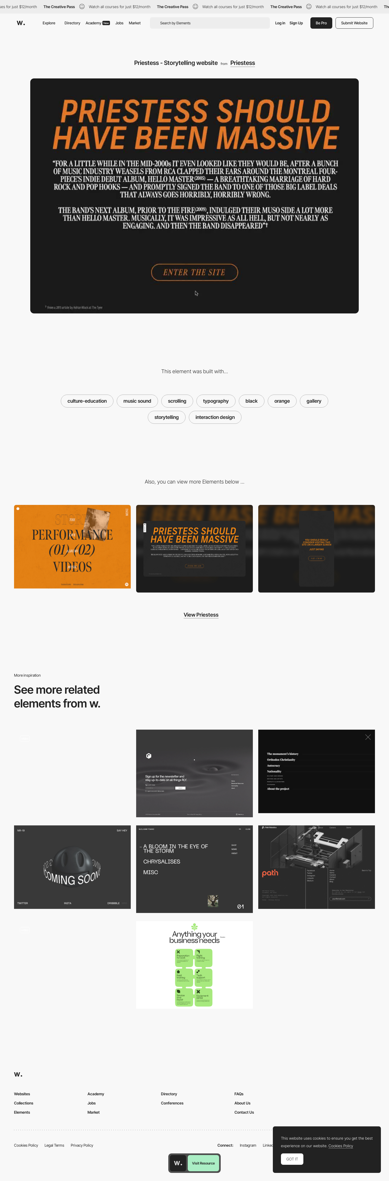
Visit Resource (203, 1163)
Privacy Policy (82, 1145)
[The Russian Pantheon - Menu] (316, 771)
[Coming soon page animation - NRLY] (72, 867)
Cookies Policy (26, 1145)
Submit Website (354, 23)
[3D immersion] (72, 773)
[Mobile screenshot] (316, 549)
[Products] (194, 965)
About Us (242, 1103)
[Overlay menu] (194, 869)
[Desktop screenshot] (194, 549)
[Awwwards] (21, 23)
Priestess (242, 63)
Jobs (119, 23)
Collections (23, 1103)
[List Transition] (72, 965)
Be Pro (321, 23)
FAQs (238, 1093)
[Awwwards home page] (178, 1163)
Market (135, 23)
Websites (22, 1093)
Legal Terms (54, 1145)
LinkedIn (270, 1145)
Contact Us (244, 1112)
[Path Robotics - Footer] (316, 867)
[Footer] (194, 773)
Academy (98, 23)
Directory (72, 23)
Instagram (248, 1145)
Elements (22, 1112)
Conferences (172, 1103)
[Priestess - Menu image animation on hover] (72, 546)
